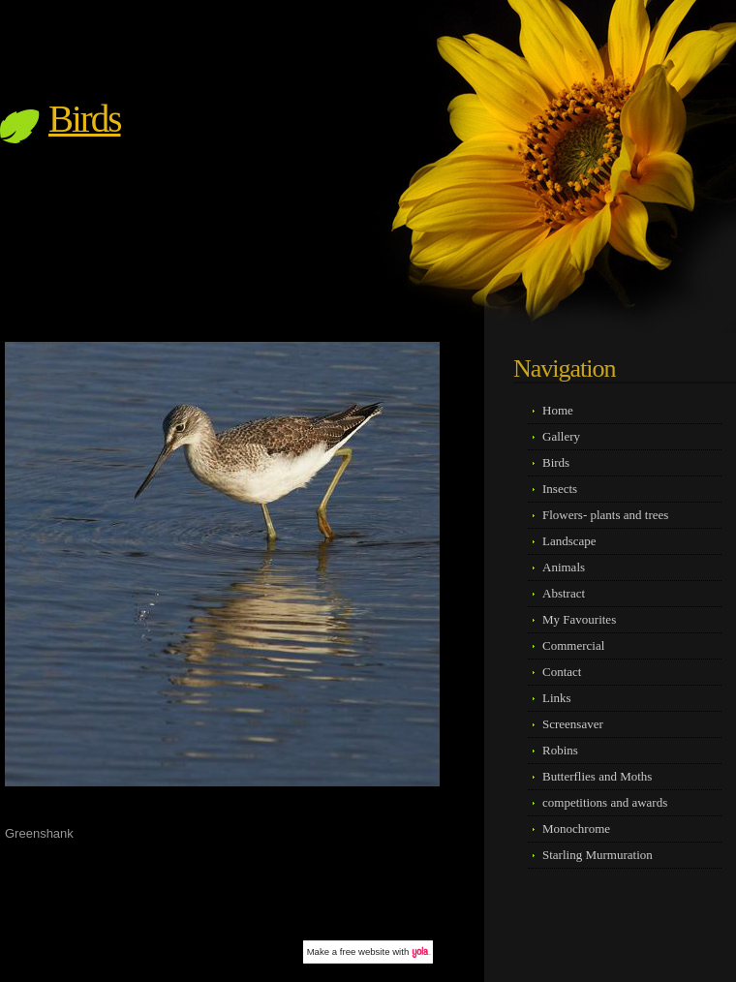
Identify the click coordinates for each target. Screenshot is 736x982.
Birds (84, 118)
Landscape (569, 541)
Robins (560, 750)
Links (556, 697)
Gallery (561, 436)
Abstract (563, 593)
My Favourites (579, 619)
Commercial (573, 645)
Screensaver (572, 724)
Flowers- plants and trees (605, 514)
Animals (563, 567)
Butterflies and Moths (597, 776)
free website (365, 951)
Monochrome (576, 828)
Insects (559, 488)
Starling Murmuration (597, 854)
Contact (561, 671)
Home (557, 410)
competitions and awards (604, 802)
